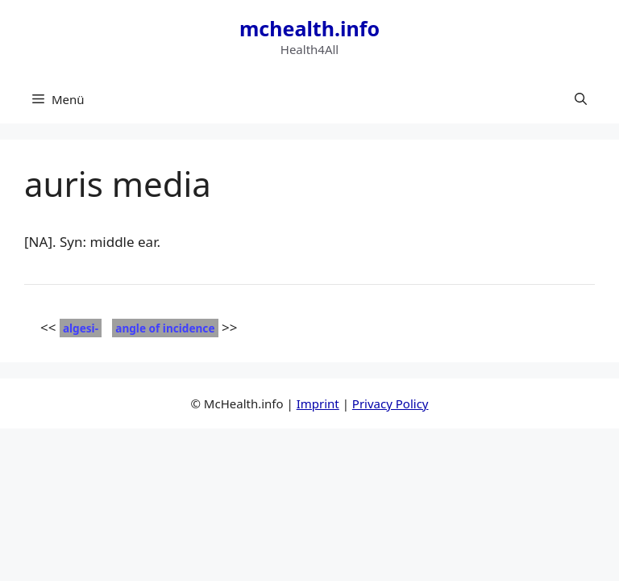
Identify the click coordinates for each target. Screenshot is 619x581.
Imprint (318, 403)
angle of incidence (164, 328)
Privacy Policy (390, 403)
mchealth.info (309, 28)
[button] (581, 99)
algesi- (80, 328)
